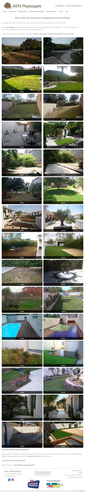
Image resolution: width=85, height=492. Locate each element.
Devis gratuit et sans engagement (24, 465)
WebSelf (82, 491)
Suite (67, 11)
